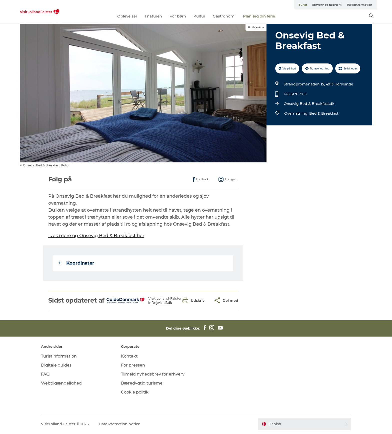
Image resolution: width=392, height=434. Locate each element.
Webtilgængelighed (61, 383)
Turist (303, 4)
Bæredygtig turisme (141, 383)
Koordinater (76, 263)
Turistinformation (359, 4)
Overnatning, (296, 113)
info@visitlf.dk (160, 303)
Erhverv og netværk (327, 4)
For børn (178, 16)
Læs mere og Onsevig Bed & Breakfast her (96, 235)
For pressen (133, 365)
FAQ (45, 374)
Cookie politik (134, 392)
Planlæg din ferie (259, 16)
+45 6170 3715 (294, 94)
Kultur (199, 16)
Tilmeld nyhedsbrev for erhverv (152, 374)
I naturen (153, 16)
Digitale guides (56, 365)
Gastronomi (224, 16)
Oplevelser (127, 16)
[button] (194, 300)
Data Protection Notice (119, 424)
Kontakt (129, 356)
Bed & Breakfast (323, 113)
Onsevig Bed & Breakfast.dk (309, 103)
